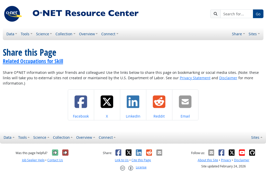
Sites (253, 33)
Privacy (226, 160)
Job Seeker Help (33, 160)
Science (42, 33)
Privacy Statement (195, 77)
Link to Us (122, 160)
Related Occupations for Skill (33, 61)
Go (258, 14)
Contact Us (55, 160)
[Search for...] (236, 13)
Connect (108, 33)
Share (237, 33)
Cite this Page (141, 160)
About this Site (208, 160)
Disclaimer (228, 77)
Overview (87, 33)
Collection (64, 33)
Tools (25, 33)
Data (10, 33)
